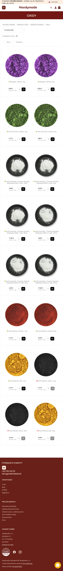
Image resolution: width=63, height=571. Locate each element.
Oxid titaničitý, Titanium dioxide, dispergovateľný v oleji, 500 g (17, 232)
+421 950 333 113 (8, 471)
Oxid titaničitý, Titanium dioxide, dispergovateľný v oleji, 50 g (46, 182)
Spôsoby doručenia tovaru (10, 509)
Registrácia (5, 493)
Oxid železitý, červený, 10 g (17, 331)
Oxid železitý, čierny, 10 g (46, 381)
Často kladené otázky (9, 514)
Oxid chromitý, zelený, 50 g (46, 132)
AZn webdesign (27, 563)
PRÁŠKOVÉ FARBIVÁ (37, 24)
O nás (4, 484)
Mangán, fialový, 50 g (46, 82)
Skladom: (19, 42)
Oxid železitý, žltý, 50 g (46, 431)
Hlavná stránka (8, 24)
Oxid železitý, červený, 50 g (46, 331)
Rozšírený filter (10, 36)
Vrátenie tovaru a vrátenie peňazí (12, 512)
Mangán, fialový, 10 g (17, 82)
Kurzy (4, 520)
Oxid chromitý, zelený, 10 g (17, 132)
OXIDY (48, 24)
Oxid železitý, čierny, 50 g (17, 431)
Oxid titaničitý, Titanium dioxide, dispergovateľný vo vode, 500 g (46, 282)
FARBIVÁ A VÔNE (22, 24)
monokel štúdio (17, 566)
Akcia (8, 42)
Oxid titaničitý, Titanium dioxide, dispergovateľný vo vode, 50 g (17, 282)
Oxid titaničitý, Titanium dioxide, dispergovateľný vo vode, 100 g (46, 232)
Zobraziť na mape (7, 545)
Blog (3, 487)
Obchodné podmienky (9, 506)
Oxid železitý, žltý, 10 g (17, 381)
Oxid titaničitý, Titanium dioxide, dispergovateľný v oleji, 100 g (17, 182)
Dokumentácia (6, 517)
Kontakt (4, 490)
